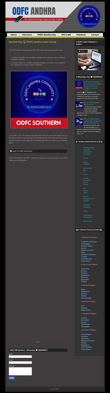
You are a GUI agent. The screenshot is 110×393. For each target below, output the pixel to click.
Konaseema (86, 180)
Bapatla (85, 158)
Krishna (85, 182)
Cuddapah (86, 164)
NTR (84, 188)
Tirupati (85, 211)
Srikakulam (86, 205)
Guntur (85, 174)
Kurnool (85, 184)
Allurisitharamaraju (88, 148)
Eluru (84, 170)
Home (38, 342)
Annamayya (86, 154)
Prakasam (86, 201)
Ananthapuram (87, 152)
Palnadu (85, 196)
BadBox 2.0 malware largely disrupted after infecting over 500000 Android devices (91, 121)
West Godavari (87, 221)
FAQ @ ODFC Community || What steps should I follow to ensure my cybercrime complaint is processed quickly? (91, 86)
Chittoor (85, 162)
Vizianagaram (87, 217)
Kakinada (86, 178)
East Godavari (87, 168)
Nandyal (85, 190)
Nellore (85, 192)
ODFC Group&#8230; (42, 249)
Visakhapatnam (87, 215)
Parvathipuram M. (88, 199)
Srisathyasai (87, 207)
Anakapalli (86, 150)
